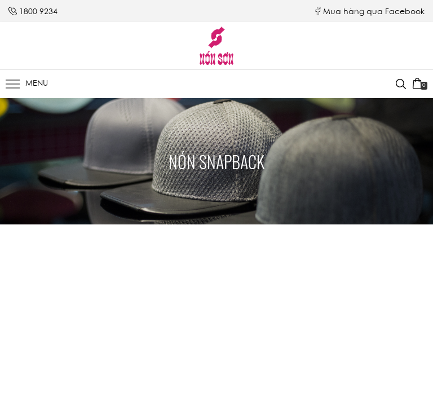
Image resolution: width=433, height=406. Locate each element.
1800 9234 (38, 12)
